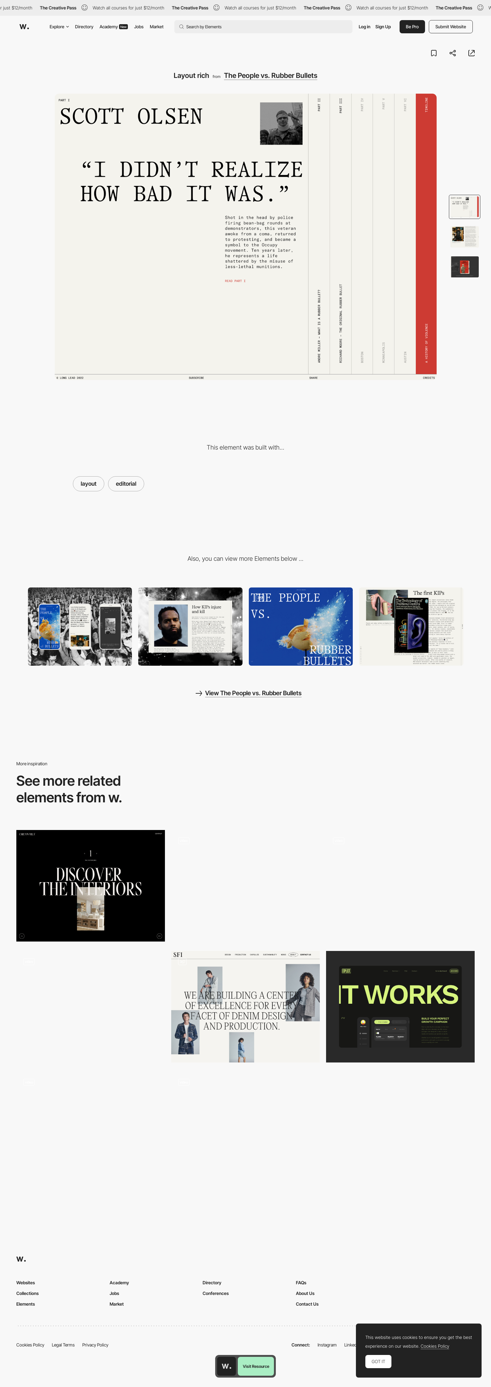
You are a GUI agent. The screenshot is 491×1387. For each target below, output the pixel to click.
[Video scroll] (301, 626)
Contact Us (307, 1304)
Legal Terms (63, 1344)
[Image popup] (411, 626)
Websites (25, 1282)
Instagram (327, 1344)
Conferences (216, 1293)
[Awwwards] (24, 26)
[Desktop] (190, 626)
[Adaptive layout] (90, 1006)
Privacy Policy (95, 1344)
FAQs (301, 1282)
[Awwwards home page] (226, 1366)
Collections (27, 1293)
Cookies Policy (30, 1344)
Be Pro (412, 26)
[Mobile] (80, 626)
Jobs (139, 26)
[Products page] (245, 886)
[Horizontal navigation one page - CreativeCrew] (245, 1125)
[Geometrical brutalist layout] (90, 1125)
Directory (84, 26)
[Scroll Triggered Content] (400, 883)
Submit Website (450, 26)
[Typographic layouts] (90, 886)
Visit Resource (256, 1366)
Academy (114, 26)
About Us (305, 1293)
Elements (25, 1304)
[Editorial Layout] (245, 1006)
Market (157, 26)
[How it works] (400, 1006)
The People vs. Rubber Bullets (270, 75)
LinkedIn (352, 1344)
